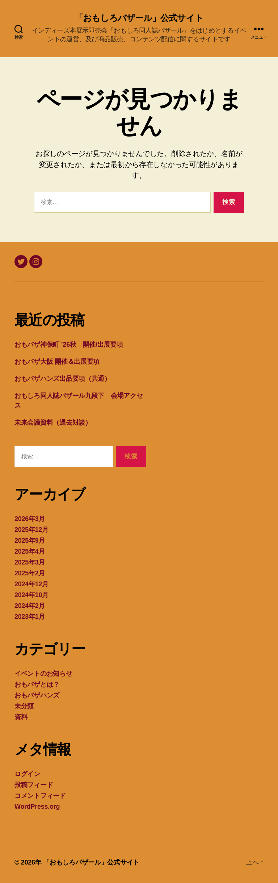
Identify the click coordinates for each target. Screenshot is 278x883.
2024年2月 (29, 605)
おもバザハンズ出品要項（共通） (62, 378)
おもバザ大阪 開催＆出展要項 (57, 361)
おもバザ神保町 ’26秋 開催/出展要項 (68, 344)
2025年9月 (29, 540)
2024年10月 (31, 595)
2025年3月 (29, 562)
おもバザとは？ (36, 684)
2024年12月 (31, 584)
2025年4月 (29, 551)
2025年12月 (31, 529)
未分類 (24, 706)
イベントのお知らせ (43, 673)
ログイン (27, 774)
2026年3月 (29, 518)
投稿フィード (33, 784)
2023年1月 (29, 616)
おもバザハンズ (36, 695)
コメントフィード (40, 795)
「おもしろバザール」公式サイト (139, 18)
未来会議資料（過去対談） (53, 422)
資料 (20, 717)
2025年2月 (29, 573)
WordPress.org (37, 806)
